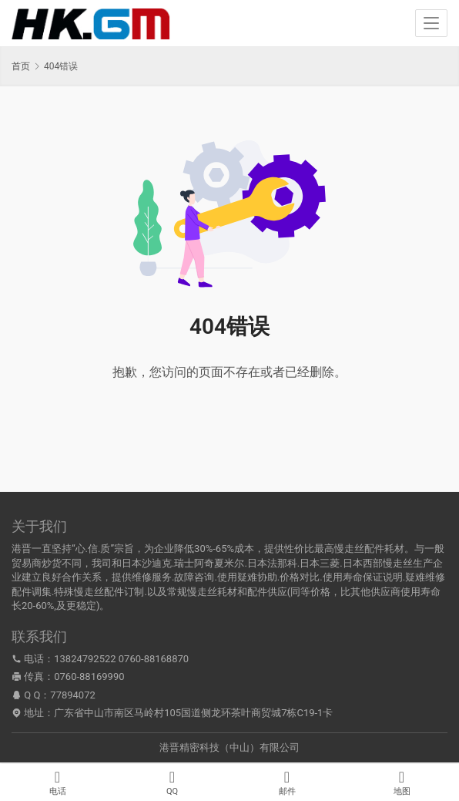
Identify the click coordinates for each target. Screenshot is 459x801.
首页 (21, 66)
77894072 (72, 695)
